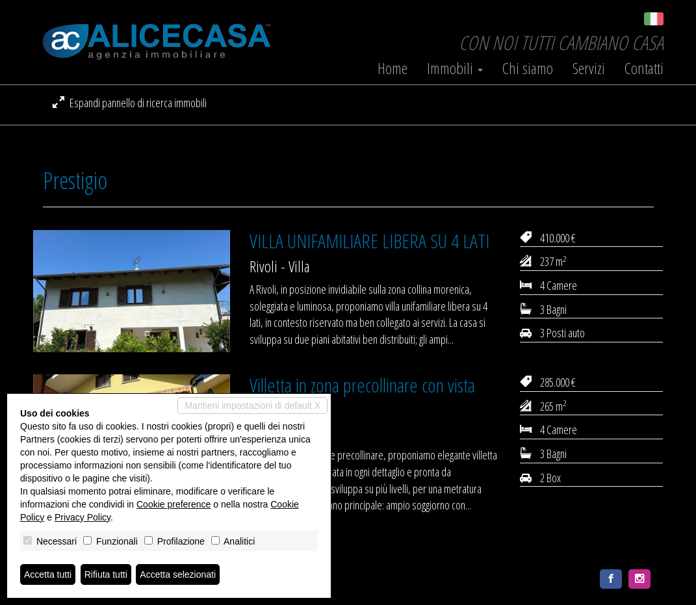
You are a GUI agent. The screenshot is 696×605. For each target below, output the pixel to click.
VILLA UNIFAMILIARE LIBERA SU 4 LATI (369, 240)
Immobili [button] (455, 68)
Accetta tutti (47, 574)
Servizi (589, 68)
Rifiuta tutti (105, 574)
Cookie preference (173, 504)
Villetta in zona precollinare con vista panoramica (362, 396)
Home (392, 68)
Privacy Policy (82, 517)
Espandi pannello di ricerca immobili (130, 102)
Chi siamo (527, 68)
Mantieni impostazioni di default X (252, 405)
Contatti (644, 68)
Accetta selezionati (178, 574)
